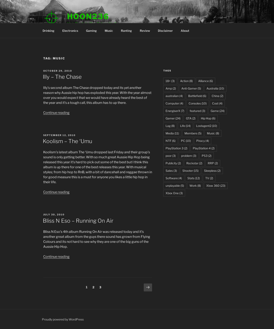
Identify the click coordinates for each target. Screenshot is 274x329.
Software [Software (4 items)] (174, 178)
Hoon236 (88, 16)
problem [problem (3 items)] (188, 155)
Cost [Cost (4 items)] (217, 103)
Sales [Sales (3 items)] (171, 170)
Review (145, 30)
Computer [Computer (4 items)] (174, 103)
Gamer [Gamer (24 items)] (173, 118)
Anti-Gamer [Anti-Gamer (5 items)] (191, 88)
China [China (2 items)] (217, 96)
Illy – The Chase (62, 77)
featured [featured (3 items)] (197, 111)
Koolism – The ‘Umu (67, 141)
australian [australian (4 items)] (174, 96)
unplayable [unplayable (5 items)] (175, 185)
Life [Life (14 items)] (185, 126)
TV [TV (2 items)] (209, 178)
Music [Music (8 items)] (213, 133)
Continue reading (56, 113)
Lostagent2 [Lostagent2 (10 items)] (206, 126)
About (185, 30)
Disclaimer (165, 30)
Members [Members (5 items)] (193, 133)
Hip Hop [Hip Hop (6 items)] (208, 118)
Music (109, 30)
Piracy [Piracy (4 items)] (202, 140)
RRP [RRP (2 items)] (213, 163)
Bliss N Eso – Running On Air (78, 220)
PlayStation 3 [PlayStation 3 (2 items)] (176, 148)
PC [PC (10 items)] (186, 140)
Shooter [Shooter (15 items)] (190, 170)
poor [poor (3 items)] (171, 155)
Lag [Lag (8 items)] (170, 126)
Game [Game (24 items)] (218, 111)
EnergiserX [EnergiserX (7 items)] (175, 111)
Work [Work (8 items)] (195, 185)
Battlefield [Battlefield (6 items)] (197, 96)
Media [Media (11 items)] (172, 133)
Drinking (48, 30)
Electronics (70, 30)
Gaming (91, 30)
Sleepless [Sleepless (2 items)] (212, 170)
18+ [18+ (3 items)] (170, 81)
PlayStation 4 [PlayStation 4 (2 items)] (204, 148)
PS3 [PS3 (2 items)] (206, 155)
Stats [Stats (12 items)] (193, 178)
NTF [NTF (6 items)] (171, 140)
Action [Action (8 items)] (186, 81)
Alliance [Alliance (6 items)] (205, 81)
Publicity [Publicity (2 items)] (173, 163)
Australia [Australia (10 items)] (215, 88)
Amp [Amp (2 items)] (171, 88)
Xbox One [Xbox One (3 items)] (174, 193)
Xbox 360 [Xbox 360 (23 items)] (215, 185)
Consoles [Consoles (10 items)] (198, 103)
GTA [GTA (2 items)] (190, 118)
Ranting (126, 30)
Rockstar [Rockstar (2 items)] (194, 163)
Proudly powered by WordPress (63, 319)
